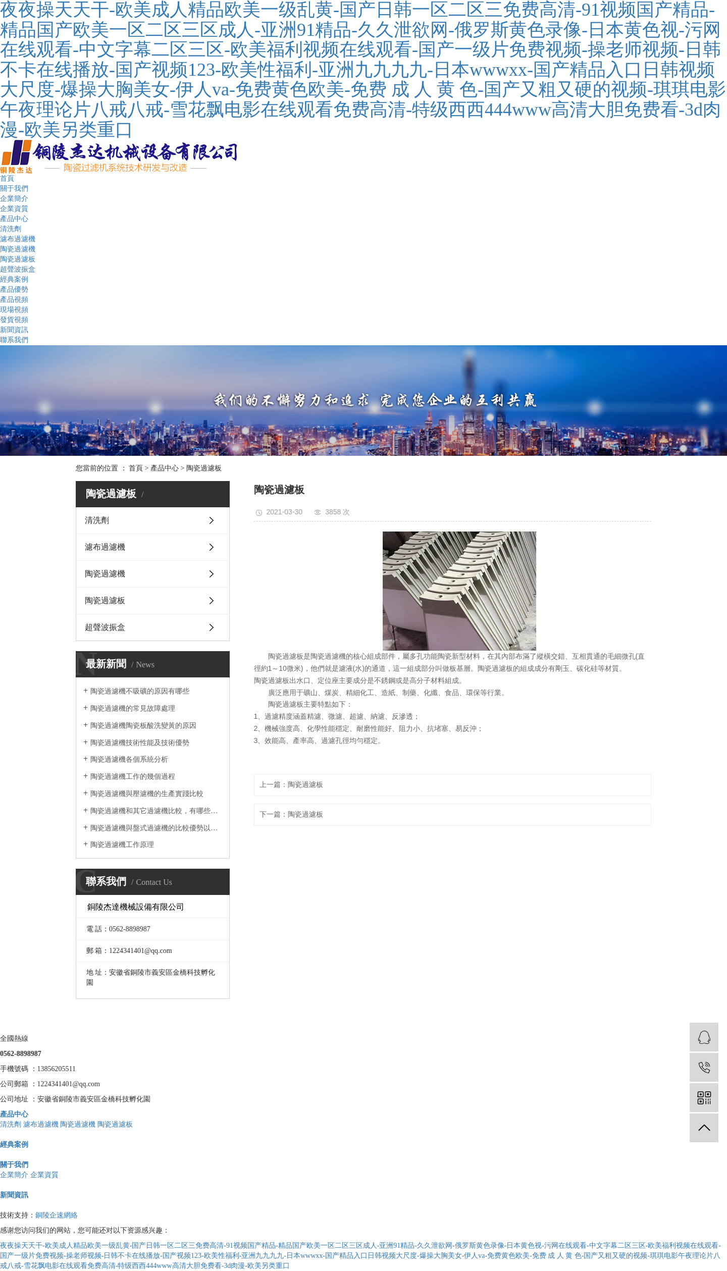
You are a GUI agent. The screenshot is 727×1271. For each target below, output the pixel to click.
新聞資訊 (14, 330)
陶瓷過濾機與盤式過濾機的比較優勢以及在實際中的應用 (156, 828)
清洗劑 (10, 229)
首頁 (7, 178)
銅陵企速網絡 (56, 1215)
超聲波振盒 (17, 269)
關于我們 (14, 188)
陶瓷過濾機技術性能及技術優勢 (139, 743)
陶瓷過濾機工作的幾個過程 (132, 776)
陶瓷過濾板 (17, 259)
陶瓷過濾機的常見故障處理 (132, 708)
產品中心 (14, 219)
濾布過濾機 (17, 239)
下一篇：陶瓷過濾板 (291, 814)
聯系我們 (14, 340)
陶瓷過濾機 (17, 249)
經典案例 (14, 279)
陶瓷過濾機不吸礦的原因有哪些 (139, 691)
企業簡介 (14, 198)
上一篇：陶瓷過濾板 (291, 784)
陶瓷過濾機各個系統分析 (129, 759)
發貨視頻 (14, 320)
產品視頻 (14, 299)
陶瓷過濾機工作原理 (122, 845)
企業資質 (14, 209)
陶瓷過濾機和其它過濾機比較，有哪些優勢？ (156, 811)
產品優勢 (14, 289)
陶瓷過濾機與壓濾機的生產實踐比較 (146, 794)
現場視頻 (14, 309)
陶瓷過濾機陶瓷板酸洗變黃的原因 (143, 725)
